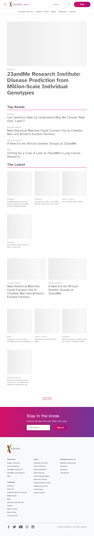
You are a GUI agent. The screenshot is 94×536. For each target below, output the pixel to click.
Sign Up (60, 427)
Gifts (8, 476)
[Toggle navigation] (5, 4)
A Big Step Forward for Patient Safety (45, 340)
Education (63, 466)
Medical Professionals (67, 463)
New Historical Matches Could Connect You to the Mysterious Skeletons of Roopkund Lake (18, 382)
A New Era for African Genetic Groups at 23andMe (41, 143)
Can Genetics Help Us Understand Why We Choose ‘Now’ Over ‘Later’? (46, 119)
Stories (72, 11)
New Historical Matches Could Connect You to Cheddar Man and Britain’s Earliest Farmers (45, 132)
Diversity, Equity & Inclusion (17, 492)
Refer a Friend (12, 509)
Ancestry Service (25, 11)
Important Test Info (41, 463)
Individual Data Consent (42, 483)
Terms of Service (39, 466)
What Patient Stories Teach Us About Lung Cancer (18, 246)
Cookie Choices (39, 493)
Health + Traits (42, 11)
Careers (10, 506)
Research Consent (40, 479)
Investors (10, 486)
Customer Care (12, 516)
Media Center (12, 496)
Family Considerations (41, 476)
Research (63, 11)
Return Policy (11, 512)
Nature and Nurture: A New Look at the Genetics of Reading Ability (74, 340)
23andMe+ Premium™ (15, 469)
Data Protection (39, 473)
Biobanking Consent (41, 486)
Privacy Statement (40, 469)
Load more (47, 398)
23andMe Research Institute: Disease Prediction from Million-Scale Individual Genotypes (43, 83)
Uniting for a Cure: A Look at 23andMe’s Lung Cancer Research (43, 155)
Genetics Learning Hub (15, 502)
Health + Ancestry (13, 463)
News (53, 11)
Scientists (63, 469)
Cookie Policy (38, 489)
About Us (10, 489)
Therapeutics (65, 473)
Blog (8, 499)
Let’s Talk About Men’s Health (72, 202)
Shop (82, 4)
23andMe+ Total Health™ (16, 473)
